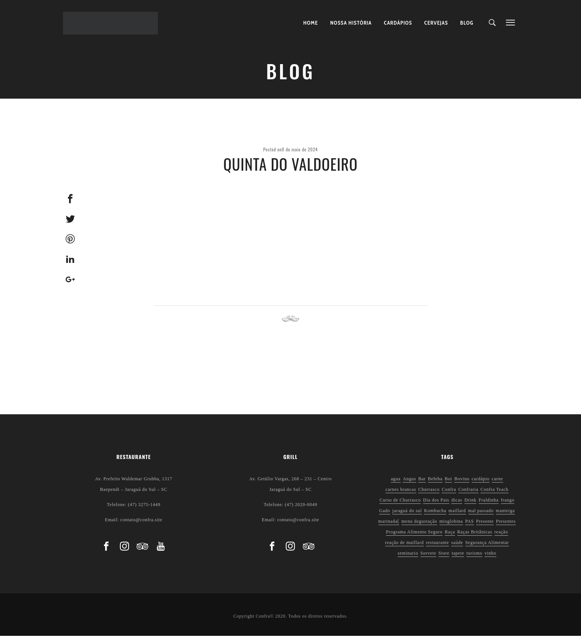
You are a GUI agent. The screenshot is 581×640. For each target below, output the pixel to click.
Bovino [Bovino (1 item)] (461, 483)
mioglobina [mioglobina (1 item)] (451, 525)
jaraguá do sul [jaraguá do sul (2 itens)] (407, 515)
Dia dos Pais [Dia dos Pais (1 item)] (436, 504)
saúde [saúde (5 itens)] (457, 546)
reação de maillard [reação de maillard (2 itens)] (404, 546)
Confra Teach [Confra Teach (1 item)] (494, 493)
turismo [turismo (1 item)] (474, 557)
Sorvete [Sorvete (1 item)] (428, 557)
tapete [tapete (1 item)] (458, 557)
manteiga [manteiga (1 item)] (505, 515)
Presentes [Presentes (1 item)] (506, 525)
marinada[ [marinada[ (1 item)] (388, 525)
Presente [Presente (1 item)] (485, 525)
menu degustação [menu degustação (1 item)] (419, 525)
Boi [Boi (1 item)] (448, 483)
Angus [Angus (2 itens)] (409, 483)
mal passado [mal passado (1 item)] (481, 515)
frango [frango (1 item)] (508, 504)
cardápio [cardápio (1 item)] (481, 483)
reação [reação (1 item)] (501, 536)
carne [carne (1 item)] (497, 483)
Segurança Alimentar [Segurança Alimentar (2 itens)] (487, 546)
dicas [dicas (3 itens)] (456, 504)
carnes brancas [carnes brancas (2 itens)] (401, 493)
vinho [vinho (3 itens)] (490, 557)
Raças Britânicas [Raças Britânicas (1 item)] (474, 536)
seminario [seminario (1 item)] (408, 557)
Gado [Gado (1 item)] (384, 515)
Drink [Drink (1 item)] (470, 504)
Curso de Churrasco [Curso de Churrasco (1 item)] (400, 504)
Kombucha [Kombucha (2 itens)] (435, 515)
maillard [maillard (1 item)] (457, 515)
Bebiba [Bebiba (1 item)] (435, 483)
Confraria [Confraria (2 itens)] (468, 493)
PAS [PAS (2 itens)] (469, 525)
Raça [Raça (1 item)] (450, 536)
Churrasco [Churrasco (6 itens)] (428, 493)
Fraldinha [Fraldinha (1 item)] (489, 504)
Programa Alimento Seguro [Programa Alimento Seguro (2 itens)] (414, 536)
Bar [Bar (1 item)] (422, 483)
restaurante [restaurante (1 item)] (437, 546)
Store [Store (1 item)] (443, 557)
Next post (408, 323)
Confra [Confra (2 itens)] (449, 493)
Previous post (176, 323)
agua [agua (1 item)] (396, 483)
